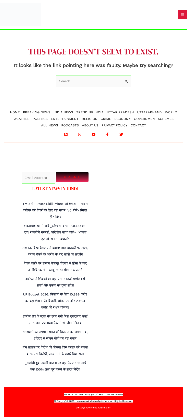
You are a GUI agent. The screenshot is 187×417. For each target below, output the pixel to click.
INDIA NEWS (63, 112)
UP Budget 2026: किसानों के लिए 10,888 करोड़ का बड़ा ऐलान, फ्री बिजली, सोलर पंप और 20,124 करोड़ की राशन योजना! (55, 300)
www (80, 401)
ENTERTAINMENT (65, 119)
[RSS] (66, 134)
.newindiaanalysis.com (96, 401)
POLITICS (40, 119)
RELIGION (89, 119)
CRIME (106, 119)
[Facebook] (107, 134)
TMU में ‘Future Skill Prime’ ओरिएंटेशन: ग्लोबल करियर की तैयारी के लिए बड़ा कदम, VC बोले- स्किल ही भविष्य (55, 210)
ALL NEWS (49, 125)
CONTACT (138, 125)
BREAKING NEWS (36, 112)
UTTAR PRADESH (120, 112)
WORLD (171, 112)
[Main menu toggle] (182, 14)
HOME (15, 112)
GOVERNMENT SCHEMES (154, 119)
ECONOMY (122, 119)
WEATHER (22, 119)
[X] (121, 134)
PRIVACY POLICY (114, 125)
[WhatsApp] (80, 134)
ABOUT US (90, 125)
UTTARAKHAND (149, 112)
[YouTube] (93, 134)
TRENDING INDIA (90, 112)
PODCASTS (70, 125)
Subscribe (72, 177)
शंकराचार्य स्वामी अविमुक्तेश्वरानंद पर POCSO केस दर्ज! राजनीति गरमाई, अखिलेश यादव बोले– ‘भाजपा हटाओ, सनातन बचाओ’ (55, 232)
